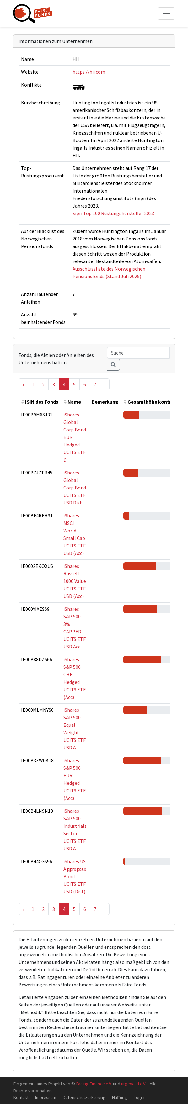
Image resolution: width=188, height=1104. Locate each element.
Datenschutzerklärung (83, 1097)
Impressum (45, 1097)
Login (138, 1097)
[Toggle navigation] (166, 13)
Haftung (119, 1097)
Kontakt (21, 1097)
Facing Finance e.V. (94, 1083)
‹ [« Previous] (23, 384)
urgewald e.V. (133, 1083)
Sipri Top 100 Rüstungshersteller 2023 (113, 213)
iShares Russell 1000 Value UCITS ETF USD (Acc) (74, 581)
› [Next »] (104, 384)
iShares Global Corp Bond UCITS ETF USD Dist (74, 487)
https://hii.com (89, 72)
